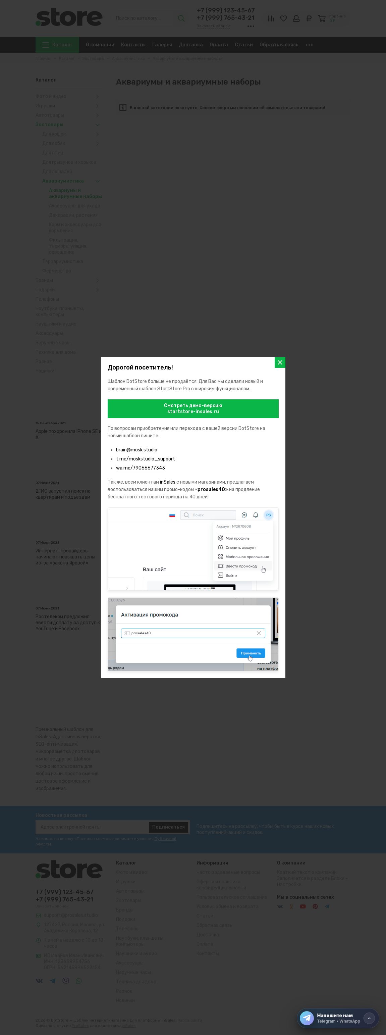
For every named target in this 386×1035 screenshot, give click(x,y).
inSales (167, 482)
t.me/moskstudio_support (145, 459)
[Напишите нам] (338, 1018)
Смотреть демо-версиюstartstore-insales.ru (193, 408)
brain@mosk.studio (136, 450)
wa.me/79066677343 (140, 468)
